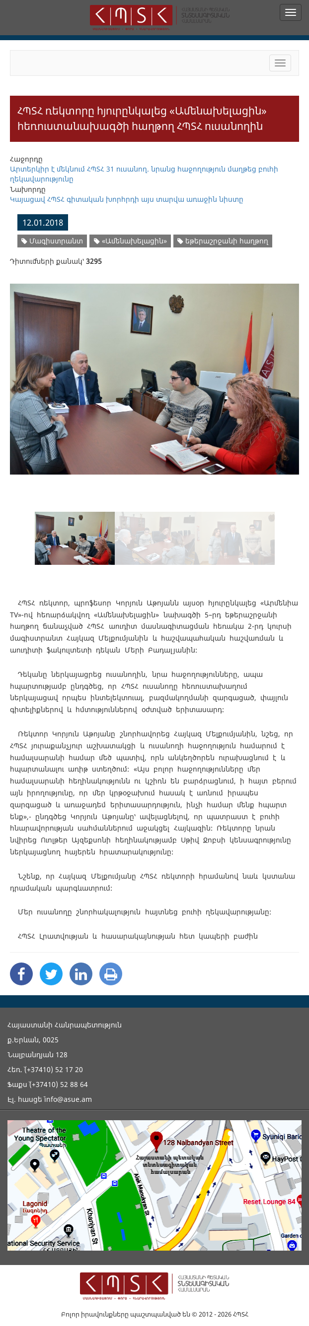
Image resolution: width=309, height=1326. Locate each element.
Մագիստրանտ (52, 240)
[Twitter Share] (51, 974)
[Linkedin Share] (81, 974)
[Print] (110, 974)
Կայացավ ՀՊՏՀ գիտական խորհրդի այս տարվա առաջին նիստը (126, 199)
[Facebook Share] (21, 974)
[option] (154, 373)
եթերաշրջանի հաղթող (222, 240)
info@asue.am (68, 1099)
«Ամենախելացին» (130, 240)
